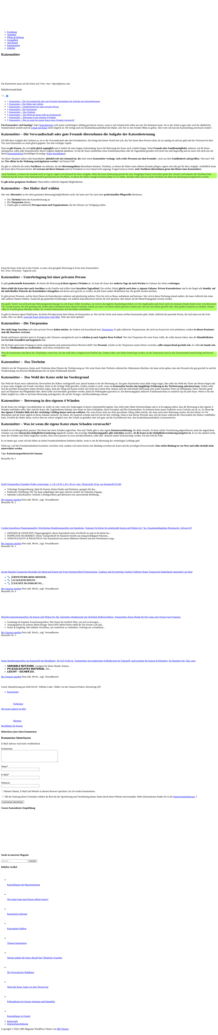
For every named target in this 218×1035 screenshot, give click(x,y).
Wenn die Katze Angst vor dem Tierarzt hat (27, 989)
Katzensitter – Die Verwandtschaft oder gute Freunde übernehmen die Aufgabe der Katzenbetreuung (54, 101)
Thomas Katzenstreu (17, 945)
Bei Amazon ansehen (11, 499)
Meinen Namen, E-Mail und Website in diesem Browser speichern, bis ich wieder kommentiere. (50, 793)
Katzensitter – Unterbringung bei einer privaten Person (34, 106)
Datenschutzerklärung (17, 1026)
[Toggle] (7, 96)
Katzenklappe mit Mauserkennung (23, 887)
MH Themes (63, 1031)
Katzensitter (13, 692)
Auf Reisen (12, 42)
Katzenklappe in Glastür (18, 1018)
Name (4, 768)
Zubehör (11, 48)
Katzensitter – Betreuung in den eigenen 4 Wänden (32, 117)
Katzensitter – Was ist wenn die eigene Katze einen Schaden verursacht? (42, 120)
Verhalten (11, 34)
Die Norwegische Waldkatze (20, 974)
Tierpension (107, 329)
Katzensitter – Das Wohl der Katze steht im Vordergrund (35, 114)
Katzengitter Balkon (16, 931)
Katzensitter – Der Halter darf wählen (26, 104)
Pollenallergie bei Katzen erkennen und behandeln (31, 1004)
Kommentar (6, 748)
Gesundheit (12, 40)
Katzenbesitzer (46, 125)
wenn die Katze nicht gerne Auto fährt (41, 317)
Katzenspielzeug (15, 153)
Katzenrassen (13, 45)
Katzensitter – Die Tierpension (23, 109)
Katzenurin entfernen (17, 916)
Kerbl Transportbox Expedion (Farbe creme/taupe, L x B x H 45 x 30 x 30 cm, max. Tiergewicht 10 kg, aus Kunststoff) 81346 (61, 484)
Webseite (5, 785)
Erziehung (12, 32)
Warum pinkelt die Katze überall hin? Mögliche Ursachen (34, 960)
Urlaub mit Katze (39, 128)
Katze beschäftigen (56, 153)
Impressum (12, 1023)
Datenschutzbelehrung (184, 799)
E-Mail (4, 777)
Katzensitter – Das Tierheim (22, 112)
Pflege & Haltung (15, 37)
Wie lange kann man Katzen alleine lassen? (27, 901)
